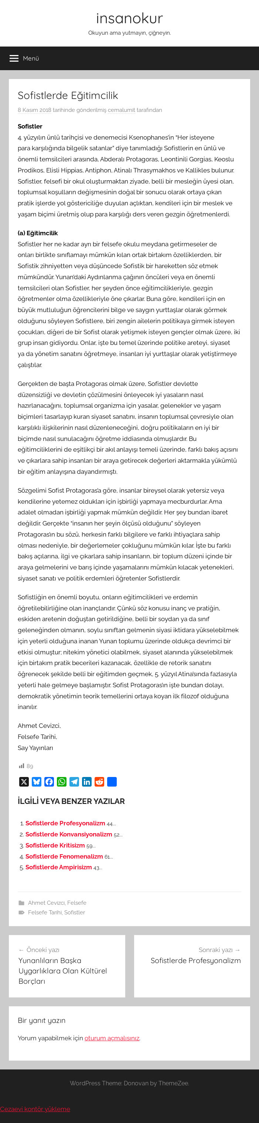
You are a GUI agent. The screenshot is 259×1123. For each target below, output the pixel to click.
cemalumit (121, 110)
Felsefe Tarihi (45, 912)
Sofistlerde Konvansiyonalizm (68, 834)
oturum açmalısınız (112, 1038)
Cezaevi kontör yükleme (35, 1109)
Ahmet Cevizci (46, 903)
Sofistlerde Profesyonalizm (65, 823)
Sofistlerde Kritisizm (55, 845)
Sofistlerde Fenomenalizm (64, 856)
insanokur (129, 17)
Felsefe (76, 903)
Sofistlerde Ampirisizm (58, 867)
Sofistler (74, 912)
